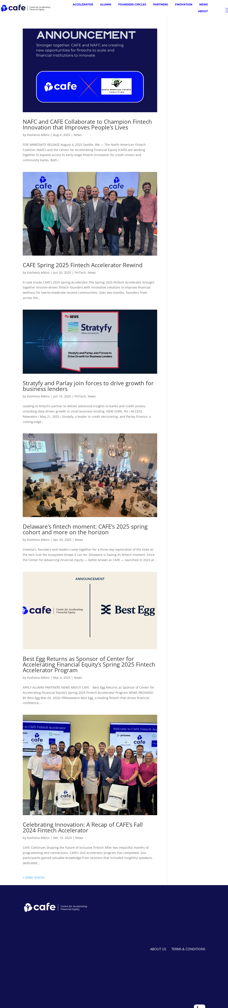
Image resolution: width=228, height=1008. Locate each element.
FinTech (80, 272)
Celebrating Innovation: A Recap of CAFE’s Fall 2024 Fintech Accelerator (83, 827)
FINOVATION (183, 4)
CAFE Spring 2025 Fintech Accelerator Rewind (83, 265)
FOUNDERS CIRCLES (132, 4)
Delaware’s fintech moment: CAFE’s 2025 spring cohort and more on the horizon (85, 529)
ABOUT (203, 11)
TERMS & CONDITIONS (188, 949)
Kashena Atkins (38, 135)
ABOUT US (158, 949)
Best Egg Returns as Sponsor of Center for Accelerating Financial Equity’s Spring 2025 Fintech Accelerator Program (89, 664)
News (78, 135)
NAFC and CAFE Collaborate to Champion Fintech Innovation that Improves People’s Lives (87, 124)
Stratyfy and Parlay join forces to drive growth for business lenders (88, 386)
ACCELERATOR (83, 4)
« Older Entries (34, 877)
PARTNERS (160, 4)
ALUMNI (105, 4)
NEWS (203, 4)
